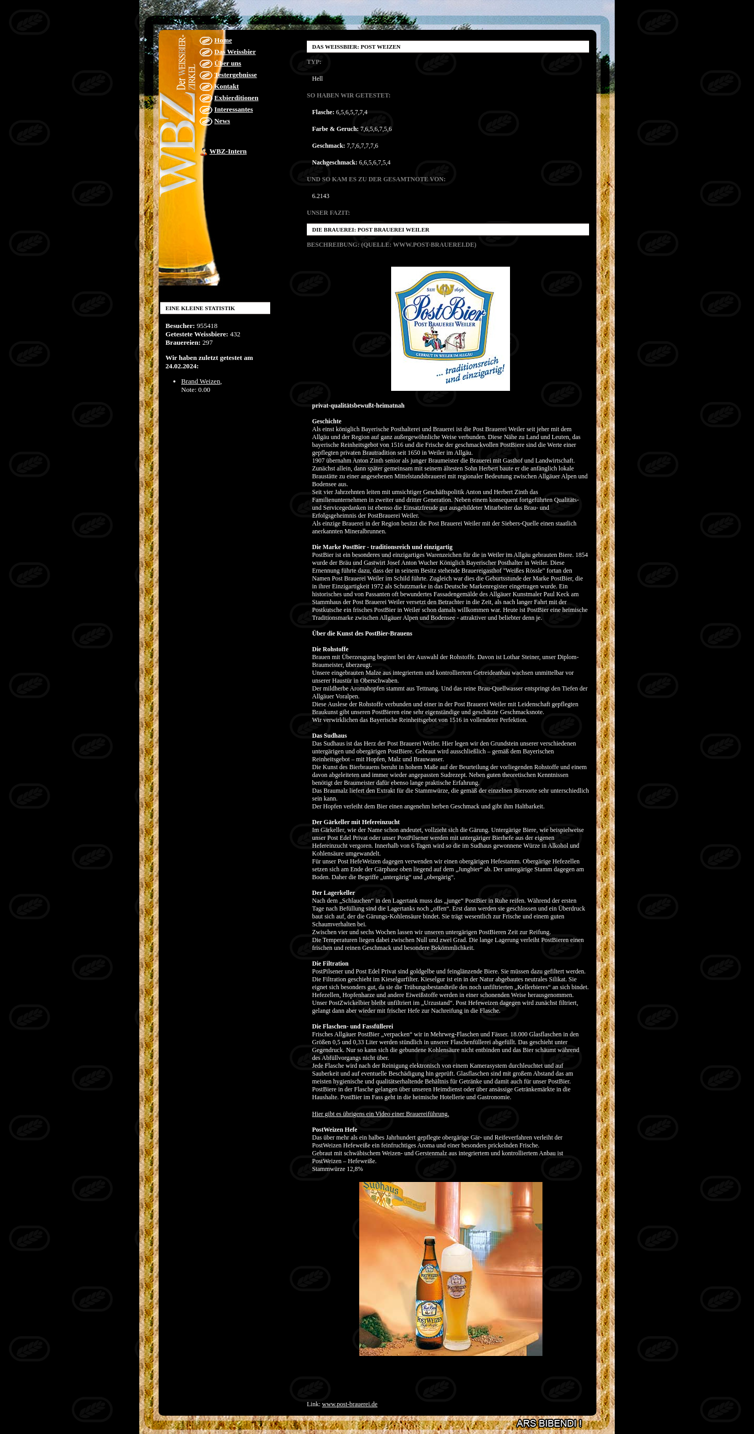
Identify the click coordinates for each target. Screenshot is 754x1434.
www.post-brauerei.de (350, 1404)
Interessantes (233, 109)
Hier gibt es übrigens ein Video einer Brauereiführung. (380, 1114)
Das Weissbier (235, 52)
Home (223, 40)
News (222, 121)
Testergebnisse (235, 75)
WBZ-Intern (228, 151)
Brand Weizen (200, 381)
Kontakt (226, 86)
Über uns (227, 63)
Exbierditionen (236, 98)
